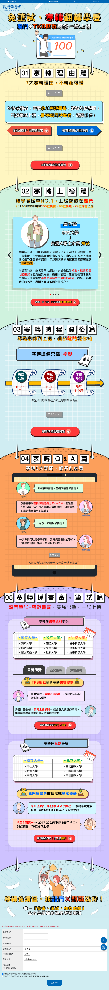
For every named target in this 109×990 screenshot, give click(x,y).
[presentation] (9, 254)
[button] (50, 294)
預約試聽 (103, 947)
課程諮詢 (95, 2)
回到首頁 (12, 2)
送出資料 (54, 983)
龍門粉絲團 (53, 2)
